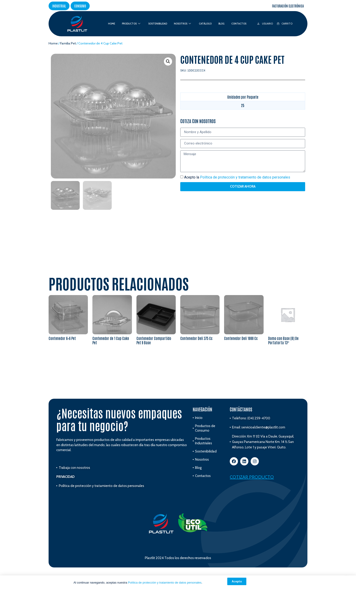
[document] (178, 294)
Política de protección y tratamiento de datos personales (165, 582)
